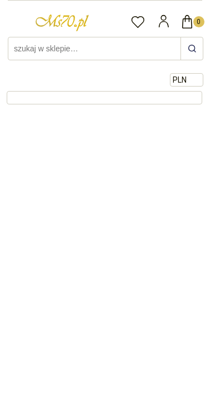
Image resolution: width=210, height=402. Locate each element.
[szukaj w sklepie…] (191, 48)
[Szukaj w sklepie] (95, 48)
